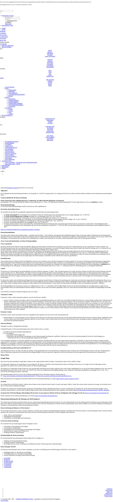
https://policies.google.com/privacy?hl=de (67, 378)
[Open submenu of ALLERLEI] (12, 108)
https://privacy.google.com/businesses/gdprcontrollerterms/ (19, 376)
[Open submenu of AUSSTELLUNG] (12, 161)
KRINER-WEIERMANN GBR (24, 499)
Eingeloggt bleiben (11, 20)
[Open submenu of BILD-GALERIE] (11, 47)
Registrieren (8, 24)
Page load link (4, 500)
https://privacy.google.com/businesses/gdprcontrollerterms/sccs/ (55, 376)
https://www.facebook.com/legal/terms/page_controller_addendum (91, 390)
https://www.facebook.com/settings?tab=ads (97, 393)
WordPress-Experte (12, 188)
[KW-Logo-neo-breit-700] (56, 9)
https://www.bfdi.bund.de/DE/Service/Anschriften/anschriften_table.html (20, 229)
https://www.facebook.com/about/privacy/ (46, 395)
